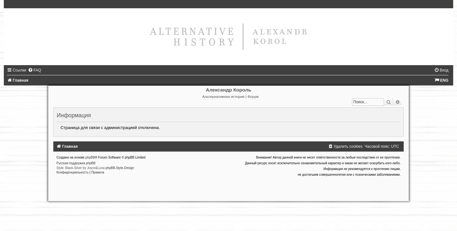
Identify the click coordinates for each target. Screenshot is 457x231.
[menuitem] (34, 70)
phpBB (90, 157)
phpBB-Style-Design (119, 168)
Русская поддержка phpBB (76, 163)
